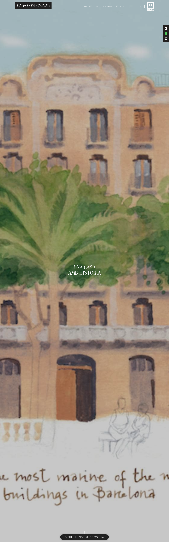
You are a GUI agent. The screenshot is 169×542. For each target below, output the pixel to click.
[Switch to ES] (141, 6)
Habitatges (107, 6)
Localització (121, 6)
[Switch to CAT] (133, 6)
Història (87, 6)
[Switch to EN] (138, 6)
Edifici (97, 6)
